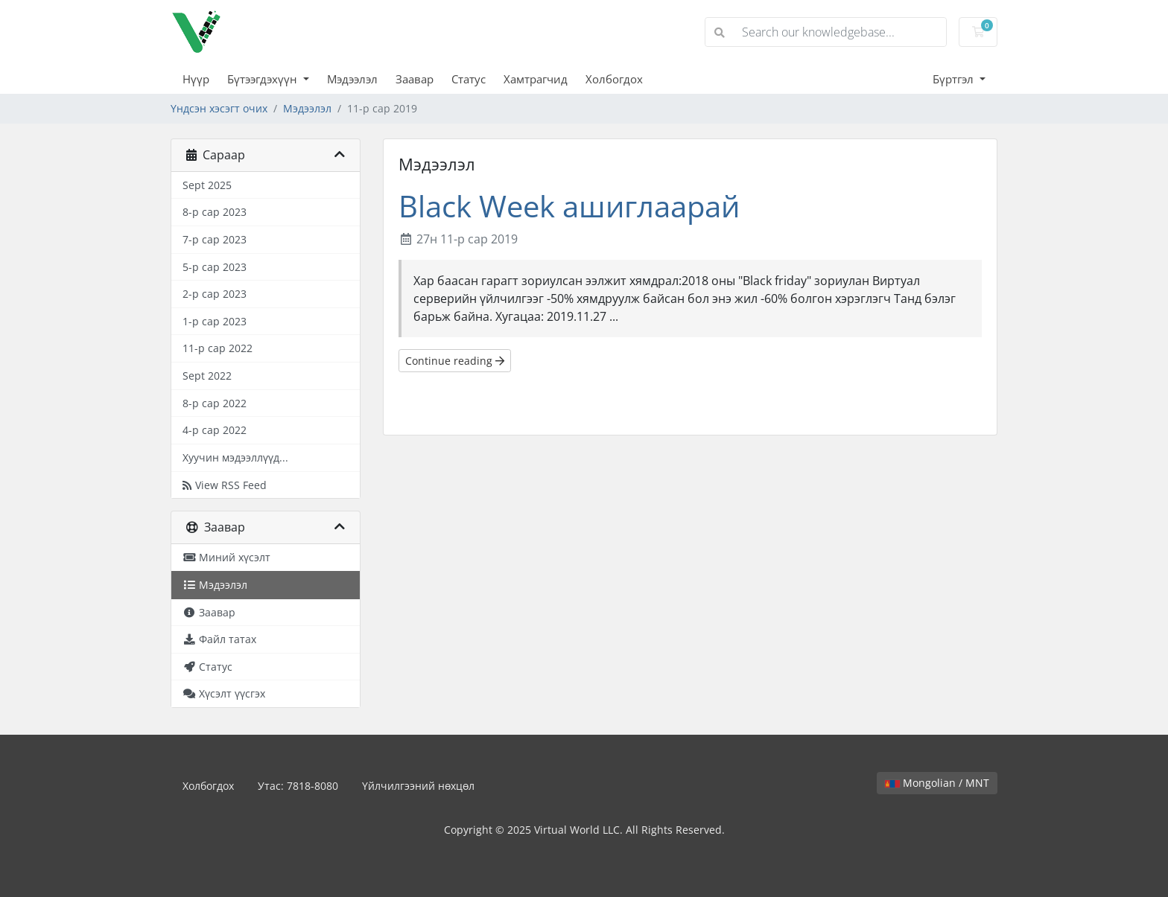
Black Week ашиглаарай (569, 205)
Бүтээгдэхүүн (263, 78)
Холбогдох (614, 78)
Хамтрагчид (536, 78)
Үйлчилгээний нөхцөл (418, 786)
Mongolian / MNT (937, 783)
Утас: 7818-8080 (298, 786)
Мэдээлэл (352, 78)
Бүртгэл (955, 78)
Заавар (415, 78)
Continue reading (454, 361)
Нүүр (195, 78)
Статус (468, 78)
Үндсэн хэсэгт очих (219, 108)
